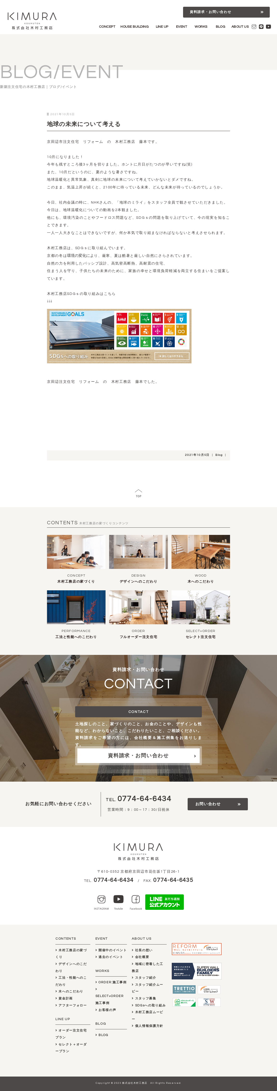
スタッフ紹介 (144, 977)
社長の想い (142, 950)
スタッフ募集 (144, 998)
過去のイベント (109, 957)
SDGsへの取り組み (149, 1005)
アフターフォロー (71, 1005)
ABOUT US (240, 26)
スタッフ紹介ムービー (147, 988)
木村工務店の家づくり (76, 581)
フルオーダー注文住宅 (139, 637)
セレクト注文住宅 (201, 637)
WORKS (201, 26)
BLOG (220, 26)
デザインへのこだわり (139, 581)
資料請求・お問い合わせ (210, 12)
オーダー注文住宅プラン (71, 1034)
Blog (219, 455)
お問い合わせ (208, 804)
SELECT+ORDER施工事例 (109, 996)
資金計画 (64, 998)
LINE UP (162, 26)
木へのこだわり (201, 581)
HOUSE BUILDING (134, 26)
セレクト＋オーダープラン (71, 1048)
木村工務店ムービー (147, 1016)
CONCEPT (107, 26)
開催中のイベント (111, 950)
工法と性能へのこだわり (76, 637)
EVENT (181, 26)
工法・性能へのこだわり (71, 981)
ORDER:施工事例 (111, 982)
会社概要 (140, 957)
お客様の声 (105, 1010)
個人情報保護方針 (147, 1026)
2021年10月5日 (197, 455)
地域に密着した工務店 (147, 967)
